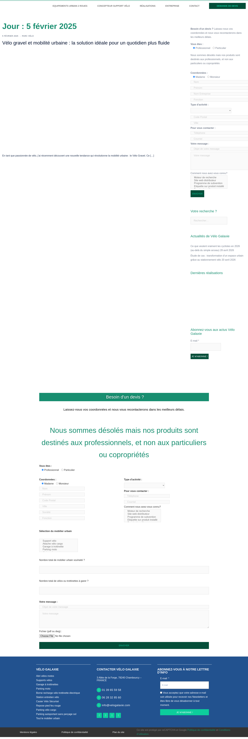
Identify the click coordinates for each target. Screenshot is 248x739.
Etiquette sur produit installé (209, 186)
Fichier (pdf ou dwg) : (50, 631)
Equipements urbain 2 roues (70, 6)
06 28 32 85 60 (111, 697)
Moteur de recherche (209, 177)
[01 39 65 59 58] (99, 690)
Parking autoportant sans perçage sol (56, 714)
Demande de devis (227, 6)
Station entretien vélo (47, 697)
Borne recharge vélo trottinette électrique (58, 693)
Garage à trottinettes (47, 684)
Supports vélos (44, 680)
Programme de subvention (209, 183)
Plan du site (118, 732)
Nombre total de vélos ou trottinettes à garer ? (64, 581)
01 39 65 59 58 (111, 689)
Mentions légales (28, 732)
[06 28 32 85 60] (99, 697)
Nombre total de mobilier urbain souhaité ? (62, 560)
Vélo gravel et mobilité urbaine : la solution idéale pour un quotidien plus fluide (86, 43)
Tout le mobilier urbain (48, 718)
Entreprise (172, 6)
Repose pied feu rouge (48, 705)
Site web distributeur (209, 180)
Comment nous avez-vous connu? (209, 180)
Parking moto (58, 549)
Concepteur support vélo (113, 6)
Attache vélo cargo (58, 543)
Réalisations (147, 6)
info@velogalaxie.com (116, 705)
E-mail (195, 340)
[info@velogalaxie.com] (99, 705)
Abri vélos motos (45, 676)
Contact (194, 6)
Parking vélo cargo (46, 710)
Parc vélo (28, 36)
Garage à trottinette (58, 546)
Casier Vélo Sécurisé (47, 701)
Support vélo (58, 541)
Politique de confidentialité (75, 732)
